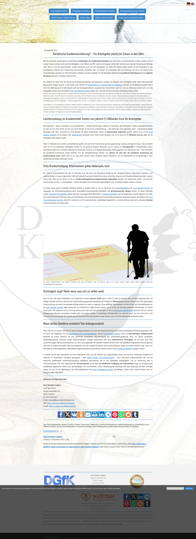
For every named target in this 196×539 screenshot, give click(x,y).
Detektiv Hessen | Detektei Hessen (63, 17)
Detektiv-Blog (85, 17)
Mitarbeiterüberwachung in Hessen (132, 11)
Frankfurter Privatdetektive (58, 194)
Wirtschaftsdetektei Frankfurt (105, 11)
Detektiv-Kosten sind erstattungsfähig (100, 357)
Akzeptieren (189, 488)
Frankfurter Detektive (125, 348)
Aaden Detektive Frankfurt (52, 436)
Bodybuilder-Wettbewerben (123, 310)
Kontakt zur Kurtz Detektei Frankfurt (130, 17)
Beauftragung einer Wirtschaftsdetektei (83, 333)
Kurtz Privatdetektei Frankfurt (102, 369)
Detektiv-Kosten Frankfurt (104, 17)
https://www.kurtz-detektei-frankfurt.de (60, 403)
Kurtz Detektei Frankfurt (59, 11)
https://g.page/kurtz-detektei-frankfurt (62, 406)
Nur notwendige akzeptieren (175, 488)
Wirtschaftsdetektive (122, 188)
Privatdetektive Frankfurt (81, 11)
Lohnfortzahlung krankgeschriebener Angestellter (105, 85)
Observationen (77, 135)
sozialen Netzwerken (110, 194)
